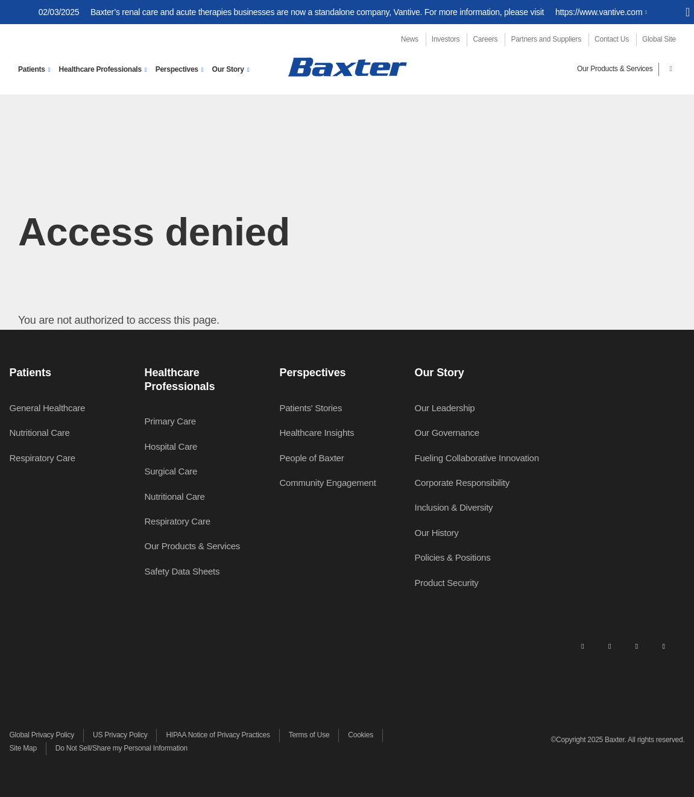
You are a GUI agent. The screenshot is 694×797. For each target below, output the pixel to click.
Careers (485, 39)
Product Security (447, 583)
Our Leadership (445, 408)
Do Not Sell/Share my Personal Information (121, 748)
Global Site (659, 39)
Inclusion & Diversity (454, 507)
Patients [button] (31, 69)
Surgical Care (171, 471)
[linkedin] (582, 646)
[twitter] (637, 646)
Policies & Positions (453, 557)
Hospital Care (171, 446)
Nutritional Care (40, 432)
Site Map (23, 748)
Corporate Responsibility (462, 482)
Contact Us (612, 39)
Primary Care (170, 421)
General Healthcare (48, 408)
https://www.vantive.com (598, 12)
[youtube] (664, 646)
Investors (445, 39)
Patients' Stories (311, 408)
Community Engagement (328, 482)
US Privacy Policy (120, 735)
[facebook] (610, 646)
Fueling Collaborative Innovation (477, 458)
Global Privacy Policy (42, 735)
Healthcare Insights (317, 432)
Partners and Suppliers (546, 39)
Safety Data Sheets (182, 571)
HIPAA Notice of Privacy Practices (218, 735)
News (409, 39)
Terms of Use (309, 735)
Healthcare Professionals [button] (99, 69)
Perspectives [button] (177, 69)
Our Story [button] (228, 69)
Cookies (360, 735)
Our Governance (447, 432)
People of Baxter (312, 458)
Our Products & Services (615, 69)
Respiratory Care (42, 458)
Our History (437, 533)
